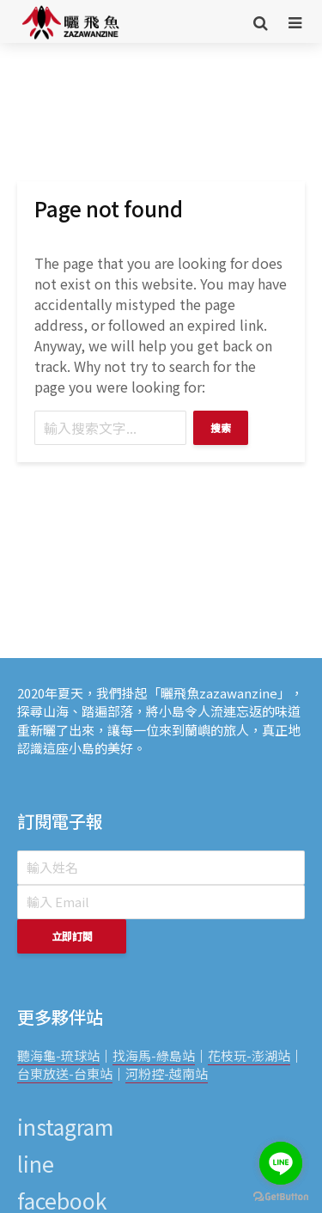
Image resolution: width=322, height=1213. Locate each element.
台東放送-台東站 (64, 1073)
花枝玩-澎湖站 (249, 1055)
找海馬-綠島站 (153, 1055)
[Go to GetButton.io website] (280, 1196)
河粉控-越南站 (166, 1073)
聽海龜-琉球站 (58, 1055)
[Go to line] (280, 1163)
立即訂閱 (72, 936)
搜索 (220, 427)
